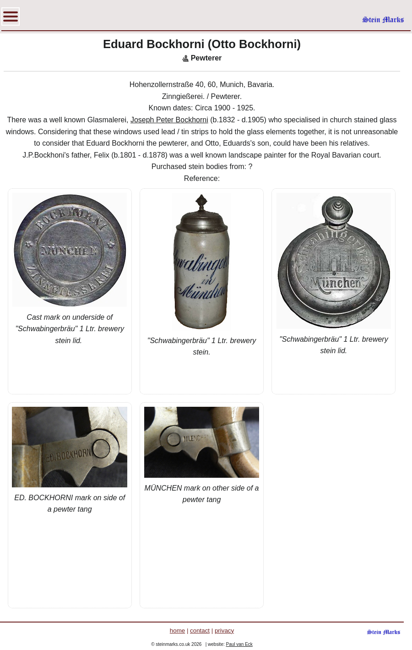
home (177, 630)
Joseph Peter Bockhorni (169, 120)
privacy (224, 630)
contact (200, 630)
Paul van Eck (239, 644)
